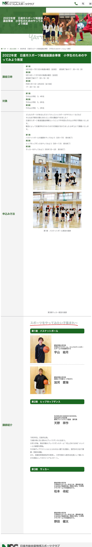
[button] (83, 3)
